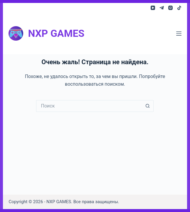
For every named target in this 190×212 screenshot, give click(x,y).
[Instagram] (170, 8)
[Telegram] (161, 8)
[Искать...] (89, 106)
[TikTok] (179, 8)
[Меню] (178, 33)
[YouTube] (153, 8)
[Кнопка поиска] (148, 106)
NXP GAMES (56, 33)
